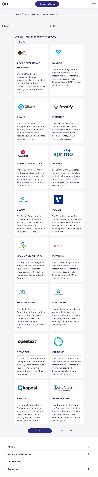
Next (62, 430)
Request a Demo (47, 4)
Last (70, 430)
